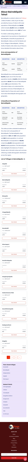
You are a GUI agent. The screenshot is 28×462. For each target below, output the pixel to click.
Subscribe (14, 458)
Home (1, 6)
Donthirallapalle (7, 260)
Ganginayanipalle (7, 277)
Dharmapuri (5, 244)
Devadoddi (5, 228)
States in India (8, 6)
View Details (14, 174)
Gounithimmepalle (7, 309)
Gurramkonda (6, 408)
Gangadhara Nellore (7, 396)
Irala (4, 411)
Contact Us (13, 441)
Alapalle (4, 164)
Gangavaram (6, 399)
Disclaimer (14, 447)
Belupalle (5, 196)
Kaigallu (4, 341)
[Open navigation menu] (25, 2)
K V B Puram (6, 414)
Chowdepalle (6, 393)
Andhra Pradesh (16, 6)
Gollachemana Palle (8, 293)
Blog (14, 439)
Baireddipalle (6, 180)
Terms (14, 445)
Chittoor (24, 6)
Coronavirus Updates (14, 436)
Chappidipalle (6, 212)
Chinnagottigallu (7, 387)
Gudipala (5, 402)
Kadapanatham (6, 325)
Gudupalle (5, 405)
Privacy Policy (14, 443)
